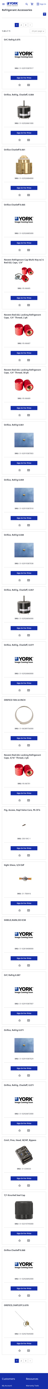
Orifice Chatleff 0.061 (14, 144)
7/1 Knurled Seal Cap (14, 1141)
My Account (7, 1324)
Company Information (10, 1367)
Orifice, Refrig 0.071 (14, 984)
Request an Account (10, 1329)
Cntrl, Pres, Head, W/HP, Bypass (20, 1088)
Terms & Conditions (9, 1364)
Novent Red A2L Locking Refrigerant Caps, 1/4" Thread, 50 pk (22, 356)
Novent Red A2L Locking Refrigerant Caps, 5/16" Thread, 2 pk (22, 723)
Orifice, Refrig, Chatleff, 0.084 (19, 92)
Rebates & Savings (34, 1334)
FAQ (27, 1339)
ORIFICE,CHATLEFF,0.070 (16, 1246)
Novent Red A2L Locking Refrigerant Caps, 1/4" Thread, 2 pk (22, 303)
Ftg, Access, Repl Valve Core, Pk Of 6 (22, 774)
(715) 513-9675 (36, 1357)
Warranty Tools (32, 1324)
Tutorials (5, 1339)
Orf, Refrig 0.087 (12, 931)
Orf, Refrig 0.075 (12, 39)
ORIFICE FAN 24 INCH (14, 669)
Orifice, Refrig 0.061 (14, 406)
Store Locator (7, 1334)
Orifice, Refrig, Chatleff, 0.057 (19, 564)
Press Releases (8, 1356)
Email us (34, 1351)
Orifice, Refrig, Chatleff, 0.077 (19, 616)
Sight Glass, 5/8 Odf (14, 826)
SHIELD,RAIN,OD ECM (15, 879)
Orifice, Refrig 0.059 (14, 459)
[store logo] (12, 4)
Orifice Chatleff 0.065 (14, 197)
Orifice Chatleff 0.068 (14, 1193)
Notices (23, 1367)
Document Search (33, 1329)
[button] (19, 82)
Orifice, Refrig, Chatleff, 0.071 (19, 1036)
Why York (6, 1351)
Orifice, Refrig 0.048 (14, 511)
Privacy (22, 1364)
